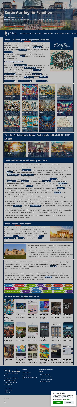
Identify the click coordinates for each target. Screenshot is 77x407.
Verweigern (68, 402)
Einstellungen (67, 399)
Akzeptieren (58, 402)
